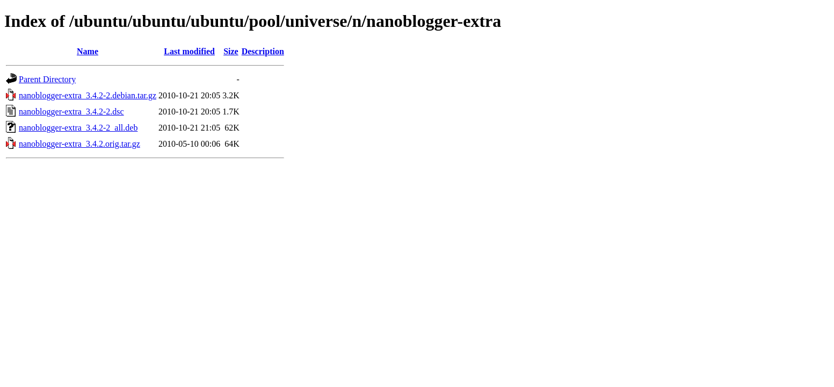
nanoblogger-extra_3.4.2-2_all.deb (78, 127)
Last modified (189, 51)
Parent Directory (47, 79)
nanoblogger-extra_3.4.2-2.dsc (71, 111)
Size (230, 51)
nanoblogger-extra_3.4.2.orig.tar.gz (79, 143)
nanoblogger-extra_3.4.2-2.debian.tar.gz (87, 95)
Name (87, 51)
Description (263, 51)
